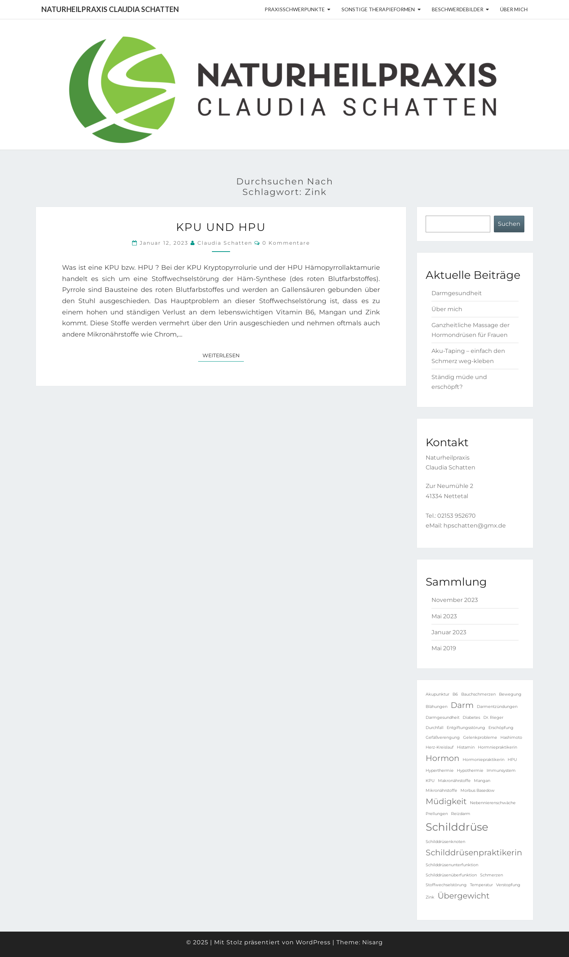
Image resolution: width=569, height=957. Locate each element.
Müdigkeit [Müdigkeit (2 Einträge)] (446, 801)
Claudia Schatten (224, 243)
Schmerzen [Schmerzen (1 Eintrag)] (491, 875)
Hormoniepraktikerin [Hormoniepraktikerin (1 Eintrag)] (483, 759)
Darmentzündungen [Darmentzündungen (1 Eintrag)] (497, 706)
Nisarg (372, 942)
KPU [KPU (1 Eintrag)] (430, 780)
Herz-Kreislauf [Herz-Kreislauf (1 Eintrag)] (440, 747)
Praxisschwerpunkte (295, 9)
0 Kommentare (286, 243)
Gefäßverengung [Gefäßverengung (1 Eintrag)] (443, 737)
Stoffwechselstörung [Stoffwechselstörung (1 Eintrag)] (446, 885)
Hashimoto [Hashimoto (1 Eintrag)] (511, 737)
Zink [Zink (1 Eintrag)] (430, 897)
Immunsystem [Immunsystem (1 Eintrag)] (501, 770)
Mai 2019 (443, 648)
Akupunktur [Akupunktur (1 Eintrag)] (437, 694)
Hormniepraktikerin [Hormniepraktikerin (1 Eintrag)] (497, 747)
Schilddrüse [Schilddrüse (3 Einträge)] (457, 826)
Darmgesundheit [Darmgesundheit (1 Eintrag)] (442, 717)
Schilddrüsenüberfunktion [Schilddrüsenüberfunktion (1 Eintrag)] (451, 875)
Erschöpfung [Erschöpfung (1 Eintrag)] (500, 727)
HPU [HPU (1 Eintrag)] (512, 759)
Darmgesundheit (456, 293)
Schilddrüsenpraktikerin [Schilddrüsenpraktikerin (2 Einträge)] (474, 852)
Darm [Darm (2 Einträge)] (462, 705)
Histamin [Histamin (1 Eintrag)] (466, 747)
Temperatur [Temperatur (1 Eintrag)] (481, 885)
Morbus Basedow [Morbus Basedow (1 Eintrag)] (477, 790)
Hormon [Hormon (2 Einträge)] (442, 758)
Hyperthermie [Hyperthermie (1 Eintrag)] (440, 770)
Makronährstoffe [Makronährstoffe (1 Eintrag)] (454, 780)
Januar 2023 (448, 632)
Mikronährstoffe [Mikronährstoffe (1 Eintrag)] (441, 790)
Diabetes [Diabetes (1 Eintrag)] (471, 717)
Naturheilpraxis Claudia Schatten (110, 9)
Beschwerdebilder (457, 9)
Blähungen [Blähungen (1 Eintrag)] (436, 706)
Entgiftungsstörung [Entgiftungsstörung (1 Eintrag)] (466, 727)
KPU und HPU (221, 227)
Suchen (509, 223)
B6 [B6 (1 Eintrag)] (455, 694)
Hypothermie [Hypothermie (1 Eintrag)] (470, 770)
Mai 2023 (444, 616)
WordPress (313, 942)
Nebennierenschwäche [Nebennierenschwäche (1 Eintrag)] (493, 803)
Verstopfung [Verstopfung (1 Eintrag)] (508, 885)
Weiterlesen (223, 355)
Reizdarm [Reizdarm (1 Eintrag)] (460, 813)
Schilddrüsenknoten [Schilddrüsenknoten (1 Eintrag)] (445, 841)
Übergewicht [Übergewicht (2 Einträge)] (464, 895)
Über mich (514, 9)
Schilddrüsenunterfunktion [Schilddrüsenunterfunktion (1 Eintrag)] (452, 865)
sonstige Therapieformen (378, 9)
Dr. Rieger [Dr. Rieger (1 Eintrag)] (493, 717)
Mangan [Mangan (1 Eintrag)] (482, 780)
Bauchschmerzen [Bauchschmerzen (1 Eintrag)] (478, 694)
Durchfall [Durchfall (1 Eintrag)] (434, 727)
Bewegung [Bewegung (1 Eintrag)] (510, 694)
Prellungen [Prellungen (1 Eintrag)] (437, 813)
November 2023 (454, 599)
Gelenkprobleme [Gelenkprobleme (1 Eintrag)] (480, 737)
